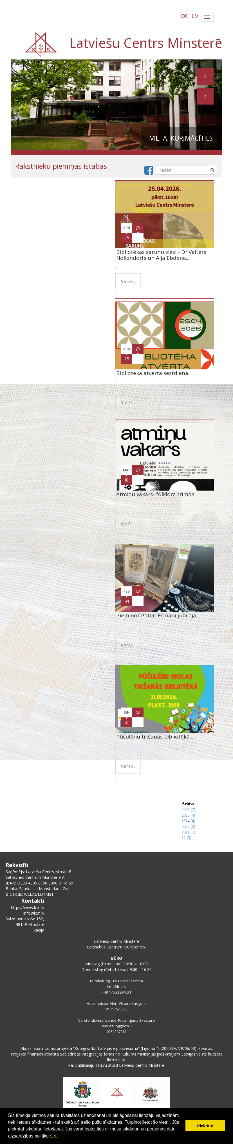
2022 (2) (188, 826)
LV (195, 16)
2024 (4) (188, 821)
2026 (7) (188, 810)
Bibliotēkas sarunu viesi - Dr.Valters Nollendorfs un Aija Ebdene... (161, 254)
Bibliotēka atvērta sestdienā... (154, 376)
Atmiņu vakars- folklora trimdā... (157, 497)
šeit (54, 1136)
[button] (205, 96)
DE (184, 16)
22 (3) (186, 838)
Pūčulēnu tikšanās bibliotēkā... (154, 739)
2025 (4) (188, 815)
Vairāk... (128, 281)
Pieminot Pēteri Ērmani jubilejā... (158, 618)
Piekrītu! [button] (205, 1126)
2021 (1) (188, 832)
